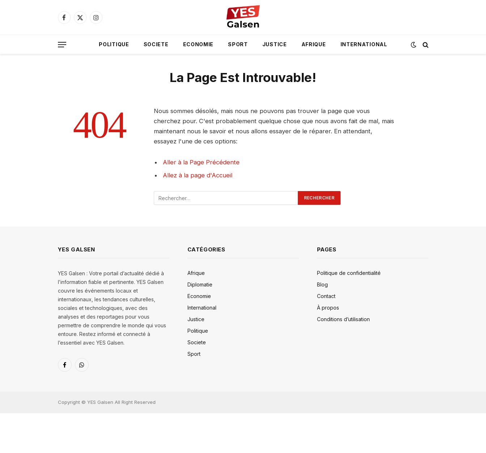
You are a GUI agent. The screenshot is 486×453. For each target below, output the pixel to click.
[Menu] (62, 44)
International (364, 44)
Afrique (313, 44)
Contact (326, 296)
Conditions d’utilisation (343, 319)
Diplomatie (199, 284)
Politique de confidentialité (349, 273)
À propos (328, 308)
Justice (274, 44)
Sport (238, 44)
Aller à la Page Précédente (201, 162)
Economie (198, 44)
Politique (114, 44)
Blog (322, 284)
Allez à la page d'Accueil (197, 175)
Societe (156, 44)
